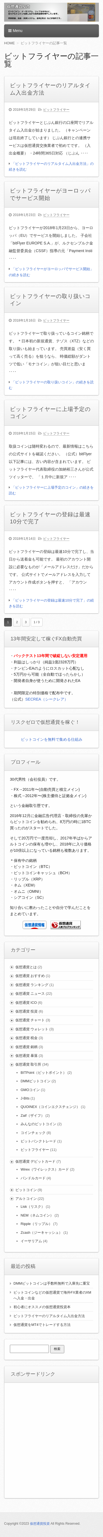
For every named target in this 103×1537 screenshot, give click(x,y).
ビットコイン (26, 1190)
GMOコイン (30, 1090)
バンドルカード (33, 1178)
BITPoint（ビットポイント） (43, 1073)
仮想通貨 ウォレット (32, 1029)
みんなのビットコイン (38, 1124)
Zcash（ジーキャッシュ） (41, 1232)
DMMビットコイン (36, 1081)
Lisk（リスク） (33, 1206)
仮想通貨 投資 (26, 1011)
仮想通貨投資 (40, 1524)
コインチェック (33, 1133)
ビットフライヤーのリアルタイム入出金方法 (49, 1316)
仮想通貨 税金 (26, 1038)
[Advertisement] (51, 1439)
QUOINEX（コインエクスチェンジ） (50, 1107)
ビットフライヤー (56, 110)
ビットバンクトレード (38, 1141)
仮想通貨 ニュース (30, 993)
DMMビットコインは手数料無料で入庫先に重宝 (51, 1283)
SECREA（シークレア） (46, 699)
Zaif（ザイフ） (32, 1115)
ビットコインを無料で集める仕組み (51, 739)
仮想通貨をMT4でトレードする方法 (42, 1325)
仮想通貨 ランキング (32, 985)
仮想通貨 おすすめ (30, 976)
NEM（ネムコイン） (37, 1215)
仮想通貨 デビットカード (35, 1161)
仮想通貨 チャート (30, 1020)
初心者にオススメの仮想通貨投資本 (42, 1307)
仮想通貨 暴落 (26, 1056)
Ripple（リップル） (36, 1224)
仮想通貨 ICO (26, 1003)
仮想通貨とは (26, 967)
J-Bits (25, 1098)
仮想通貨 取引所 (28, 1064)
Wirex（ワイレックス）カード (45, 1169)
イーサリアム (31, 1241)
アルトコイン (26, 1199)
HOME (9, 43)
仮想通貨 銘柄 (26, 1047)
